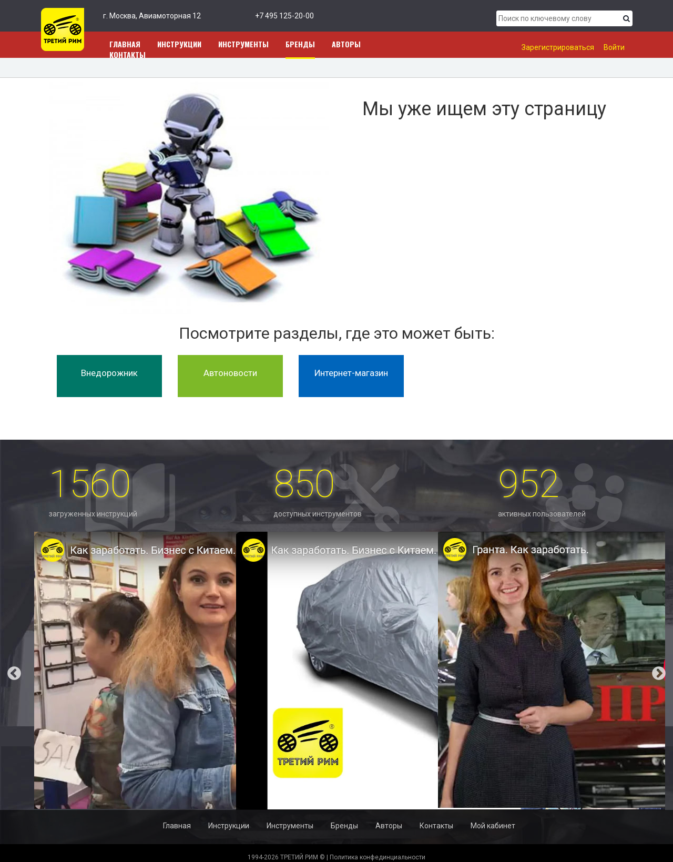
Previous (6, 671)
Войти (614, 47)
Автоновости (230, 373)
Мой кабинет (493, 826)
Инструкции (179, 43)
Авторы (346, 43)
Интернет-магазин (351, 373)
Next (666, 671)
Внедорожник (109, 373)
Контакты (127, 54)
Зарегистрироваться (558, 47)
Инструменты (243, 43)
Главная (177, 826)
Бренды (300, 43)
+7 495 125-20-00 (284, 16)
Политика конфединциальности (377, 857)
